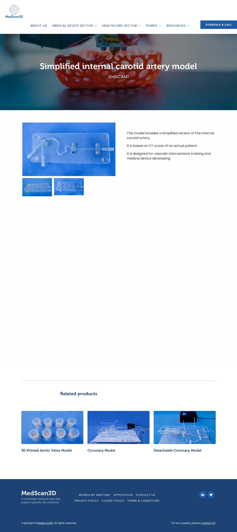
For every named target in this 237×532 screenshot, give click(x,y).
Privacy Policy (86, 501)
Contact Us (145, 495)
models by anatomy (94, 495)
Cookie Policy (113, 501)
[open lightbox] (68, 149)
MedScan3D (45, 523)
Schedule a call (219, 24)
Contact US (208, 523)
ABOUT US (38, 25)
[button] (74, 26)
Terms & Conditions (143, 501)
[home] (14, 11)
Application (123, 495)
